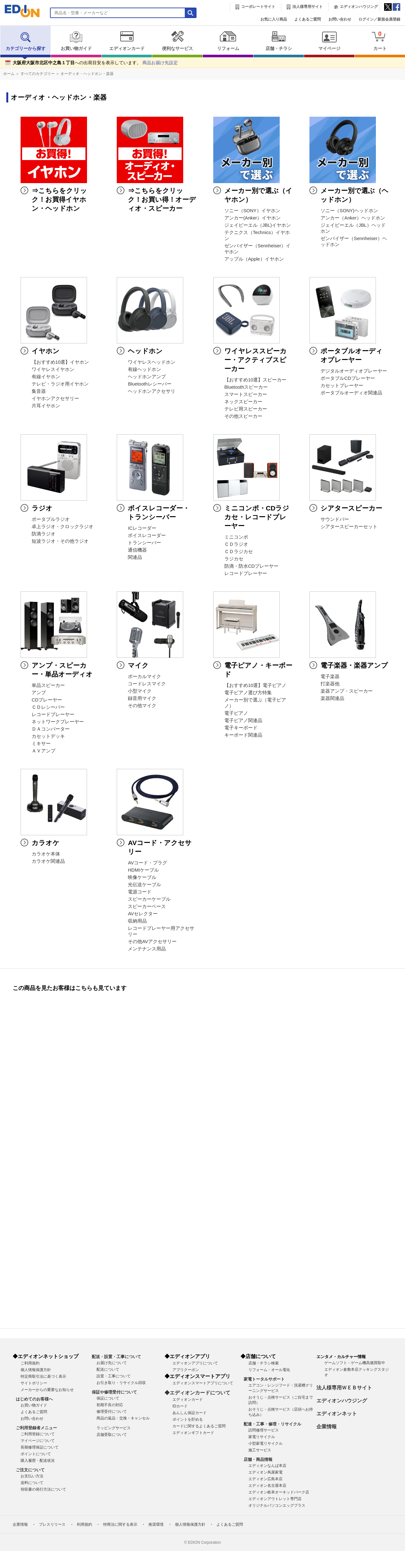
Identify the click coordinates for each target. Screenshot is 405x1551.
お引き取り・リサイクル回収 (121, 1383)
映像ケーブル (142, 877)
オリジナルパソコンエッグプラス (276, 1505)
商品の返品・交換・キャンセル (123, 1418)
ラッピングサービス (114, 1428)
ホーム (9, 73)
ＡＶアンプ (43, 750)
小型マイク (140, 691)
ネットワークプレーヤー (58, 721)
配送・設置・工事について (116, 1356)
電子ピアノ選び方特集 (248, 692)
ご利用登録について (38, 1434)
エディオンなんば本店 (267, 1465)
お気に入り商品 (273, 19)
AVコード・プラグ (147, 862)
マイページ (329, 41)
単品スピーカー (48, 685)
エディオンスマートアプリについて (202, 1383)
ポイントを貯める (187, 1419)
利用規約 (84, 1524)
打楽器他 (330, 683)
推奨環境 (156, 1524)
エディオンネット (336, 1413)
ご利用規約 (30, 1363)
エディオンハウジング (359, 6)
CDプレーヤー (47, 699)
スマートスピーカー (245, 394)
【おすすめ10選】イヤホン (60, 362)
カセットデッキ (48, 736)
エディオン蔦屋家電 (265, 1472)
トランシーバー (144, 542)
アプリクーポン (185, 1370)
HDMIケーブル (143, 870)
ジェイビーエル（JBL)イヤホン (257, 225)
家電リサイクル (261, 1437)
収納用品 (137, 921)
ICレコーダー (142, 528)
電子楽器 (330, 676)
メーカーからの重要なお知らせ (47, 1389)
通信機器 (137, 550)
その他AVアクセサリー (152, 941)
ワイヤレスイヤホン (53, 369)
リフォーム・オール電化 (269, 1370)
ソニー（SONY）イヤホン (252, 210)
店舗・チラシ (278, 41)
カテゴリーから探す (26, 41)
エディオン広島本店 (265, 1479)
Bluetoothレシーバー (149, 383)
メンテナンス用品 (147, 948)
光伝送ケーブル (144, 884)
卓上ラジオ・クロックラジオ (62, 526)
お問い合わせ (339, 19)
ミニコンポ (236, 537)
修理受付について (112, 1411)
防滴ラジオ (43, 533)
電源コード (140, 891)
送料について (32, 1482)
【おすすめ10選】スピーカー (255, 379)
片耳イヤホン (46, 405)
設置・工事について (114, 1376)
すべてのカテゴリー (38, 73)
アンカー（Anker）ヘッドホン (353, 217)
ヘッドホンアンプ (147, 376)
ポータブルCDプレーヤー (348, 378)
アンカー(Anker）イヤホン (252, 217)
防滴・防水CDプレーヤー (251, 566)
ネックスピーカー (243, 401)
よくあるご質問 (307, 19)
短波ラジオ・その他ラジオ (60, 541)
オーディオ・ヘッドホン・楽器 (87, 73)
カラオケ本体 (46, 853)
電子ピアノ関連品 (243, 720)
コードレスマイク (147, 683)
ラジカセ (233, 558)
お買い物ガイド (76, 41)
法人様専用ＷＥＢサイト (344, 1387)
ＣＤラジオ (236, 544)
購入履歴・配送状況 (38, 1460)
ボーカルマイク (144, 676)
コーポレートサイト (258, 6)
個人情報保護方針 (36, 1370)
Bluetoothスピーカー (246, 387)
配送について (108, 1369)
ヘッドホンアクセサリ (151, 391)
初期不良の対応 (110, 1405)
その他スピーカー (243, 416)
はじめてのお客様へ (34, 1399)
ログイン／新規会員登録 (379, 19)
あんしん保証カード (189, 1413)
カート (380, 40)
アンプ (39, 692)
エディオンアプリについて (195, 1363)
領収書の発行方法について (43, 1489)
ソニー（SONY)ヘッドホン (349, 210)
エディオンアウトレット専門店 (275, 1499)
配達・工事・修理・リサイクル (272, 1424)
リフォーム (228, 41)
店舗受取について (112, 1434)
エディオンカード (127, 41)
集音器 (39, 391)
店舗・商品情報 (258, 1459)
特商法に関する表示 (120, 1524)
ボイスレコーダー (147, 535)
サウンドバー (335, 519)
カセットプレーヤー (342, 385)
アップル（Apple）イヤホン (254, 259)
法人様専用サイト (307, 6)
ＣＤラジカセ (238, 551)
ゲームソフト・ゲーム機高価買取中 (354, 1363)
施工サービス (259, 1450)
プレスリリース (52, 1524)
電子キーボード (241, 727)
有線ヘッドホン (144, 369)
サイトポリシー (34, 1383)
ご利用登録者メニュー (36, 1427)
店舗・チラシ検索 (263, 1363)
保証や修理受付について (114, 1392)
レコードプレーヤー (245, 573)
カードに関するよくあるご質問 (199, 1426)
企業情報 (326, 1426)
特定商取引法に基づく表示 (43, 1376)
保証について (108, 1398)
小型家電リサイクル (265, 1443)
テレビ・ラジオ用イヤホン (60, 383)
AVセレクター (143, 913)
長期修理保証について (40, 1447)
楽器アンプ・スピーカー (347, 691)
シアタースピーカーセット (349, 526)
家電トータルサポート (264, 1379)
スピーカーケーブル (149, 899)
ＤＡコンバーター (51, 729)
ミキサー (41, 743)
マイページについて (38, 1440)
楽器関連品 (332, 698)
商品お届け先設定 (160, 62)
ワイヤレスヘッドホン (151, 362)
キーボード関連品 (243, 735)
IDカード (180, 1406)
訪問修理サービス (263, 1430)
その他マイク (142, 705)
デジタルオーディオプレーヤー (354, 371)
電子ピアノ (236, 713)
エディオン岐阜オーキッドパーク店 (278, 1492)
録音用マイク (142, 698)
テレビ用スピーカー (245, 408)
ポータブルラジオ (51, 519)
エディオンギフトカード (193, 1433)
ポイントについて (36, 1454)
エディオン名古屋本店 (267, 1485)
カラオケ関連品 (48, 861)
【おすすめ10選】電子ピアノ (255, 685)
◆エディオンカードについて (197, 1392)
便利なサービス (177, 41)
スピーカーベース (147, 906)
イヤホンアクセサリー (55, 398)
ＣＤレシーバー (48, 707)
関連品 (135, 557)
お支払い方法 (32, 1476)
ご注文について (30, 1470)
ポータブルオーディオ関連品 (351, 392)
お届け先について (112, 1363)
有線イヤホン (46, 376)
